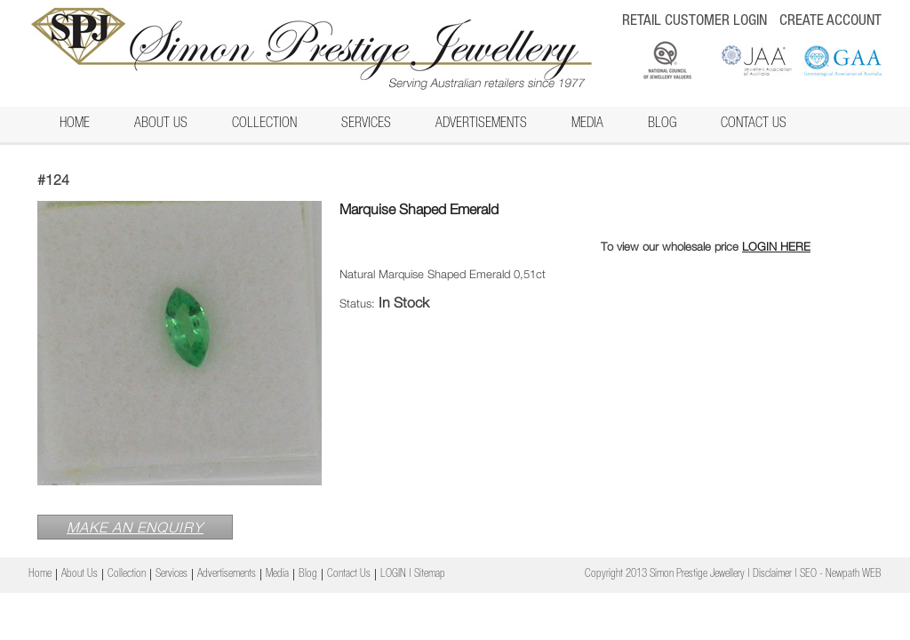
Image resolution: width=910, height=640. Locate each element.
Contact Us (753, 124)
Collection (264, 124)
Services (366, 124)
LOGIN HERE (776, 246)
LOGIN (393, 574)
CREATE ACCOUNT (830, 21)
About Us (161, 124)
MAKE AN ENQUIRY (135, 527)
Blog (662, 124)
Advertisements (481, 124)
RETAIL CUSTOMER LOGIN (694, 21)
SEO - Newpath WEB (841, 574)
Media (587, 124)
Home (75, 124)
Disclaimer (772, 574)
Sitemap (429, 574)
